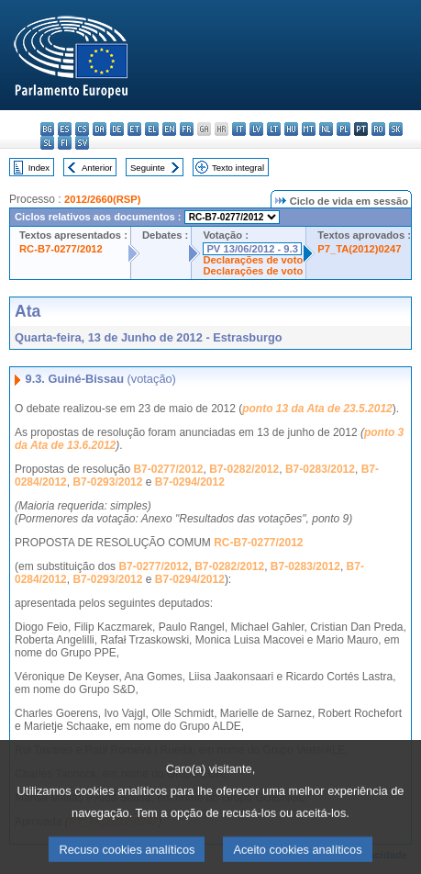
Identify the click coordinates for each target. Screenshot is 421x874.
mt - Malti (309, 129)
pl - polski (343, 129)
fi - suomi (65, 143)
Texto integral (238, 167)
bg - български (47, 129)
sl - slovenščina (47, 143)
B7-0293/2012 (107, 482)
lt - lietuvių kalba (274, 129)
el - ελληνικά (152, 129)
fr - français (187, 129)
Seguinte (147, 167)
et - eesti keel (134, 129)
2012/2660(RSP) (102, 199)
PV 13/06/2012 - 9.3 (252, 248)
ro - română (378, 129)
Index (39, 167)
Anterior (97, 167)
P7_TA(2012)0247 (359, 248)
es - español (65, 129)
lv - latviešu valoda (256, 129)
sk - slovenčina (396, 129)
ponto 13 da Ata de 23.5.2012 (317, 408)
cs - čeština (82, 129)
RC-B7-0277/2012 (61, 248)
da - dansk (99, 129)
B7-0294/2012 (190, 482)
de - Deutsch (117, 129)
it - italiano (239, 129)
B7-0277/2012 (168, 469)
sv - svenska (82, 143)
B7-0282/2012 (244, 469)
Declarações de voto (253, 259)
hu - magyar (291, 129)
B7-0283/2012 (320, 469)
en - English (169, 129)
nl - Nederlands (326, 129)
